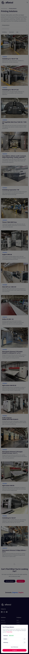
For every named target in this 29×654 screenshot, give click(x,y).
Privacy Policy (9, 632)
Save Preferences (14, 647)
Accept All (14, 650)
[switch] (24, 639)
